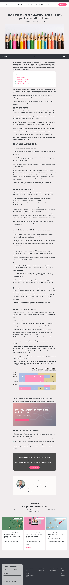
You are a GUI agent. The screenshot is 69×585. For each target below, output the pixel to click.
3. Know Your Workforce (22, 81)
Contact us (2, 1)
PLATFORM (20, 4)
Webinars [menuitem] (62, 570)
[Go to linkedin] (31, 491)
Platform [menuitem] (27, 566)
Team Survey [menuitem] (28, 570)
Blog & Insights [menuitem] (63, 568)
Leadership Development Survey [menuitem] (30, 576)
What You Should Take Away (23, 83)
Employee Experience (37, 11)
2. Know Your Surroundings (23, 79)
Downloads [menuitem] (63, 573)
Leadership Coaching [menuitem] (53, 566)
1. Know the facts (21, 77)
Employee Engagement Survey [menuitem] (30, 568)
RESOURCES (39, 4)
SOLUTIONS (29, 4)
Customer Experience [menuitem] (29, 578)
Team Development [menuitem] (53, 570)
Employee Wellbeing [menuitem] (41, 566)
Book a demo (62, 4)
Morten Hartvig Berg (27, 21)
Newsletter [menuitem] (63, 575)
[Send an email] (29, 491)
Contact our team (34, 467)
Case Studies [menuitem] (63, 566)
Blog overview (29, 11)
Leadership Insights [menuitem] (41, 568)
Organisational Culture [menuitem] (41, 570)
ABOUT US (49, 4)
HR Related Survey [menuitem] (29, 573)
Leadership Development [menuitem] (54, 568)
